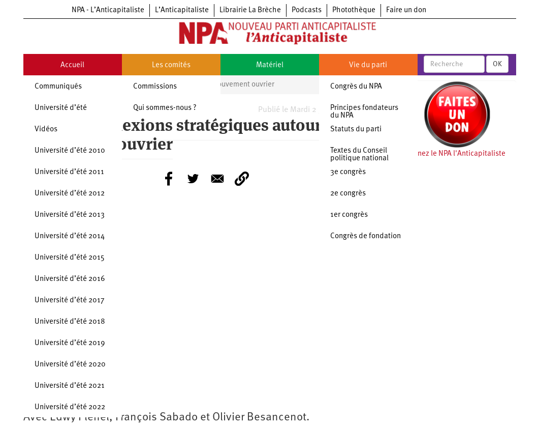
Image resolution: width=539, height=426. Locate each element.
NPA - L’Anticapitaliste (108, 10)
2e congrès (348, 193)
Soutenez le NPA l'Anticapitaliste (451, 154)
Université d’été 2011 (69, 172)
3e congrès (348, 172)
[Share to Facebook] (168, 178)
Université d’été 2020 (70, 364)
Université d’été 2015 (70, 258)
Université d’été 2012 (70, 193)
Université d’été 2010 (70, 151)
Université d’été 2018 (70, 322)
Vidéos (46, 129)
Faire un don (406, 10)
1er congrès (349, 215)
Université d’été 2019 (70, 343)
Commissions (155, 87)
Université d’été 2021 (70, 386)
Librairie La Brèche (250, 10)
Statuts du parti (356, 129)
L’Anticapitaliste (182, 10)
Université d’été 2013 (70, 215)
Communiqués (58, 87)
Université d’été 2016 (70, 279)
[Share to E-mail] (217, 178)
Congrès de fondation (365, 236)
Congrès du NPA (356, 87)
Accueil (72, 65)
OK (497, 64)
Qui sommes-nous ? (165, 108)
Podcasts (307, 10)
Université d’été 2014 (70, 236)
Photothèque (353, 10)
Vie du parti (368, 65)
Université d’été (61, 108)
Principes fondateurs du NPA (364, 112)
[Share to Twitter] (193, 178)
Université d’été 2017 (70, 300)
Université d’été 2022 (70, 407)
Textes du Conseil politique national (359, 154)
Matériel (269, 65)
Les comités (171, 65)
